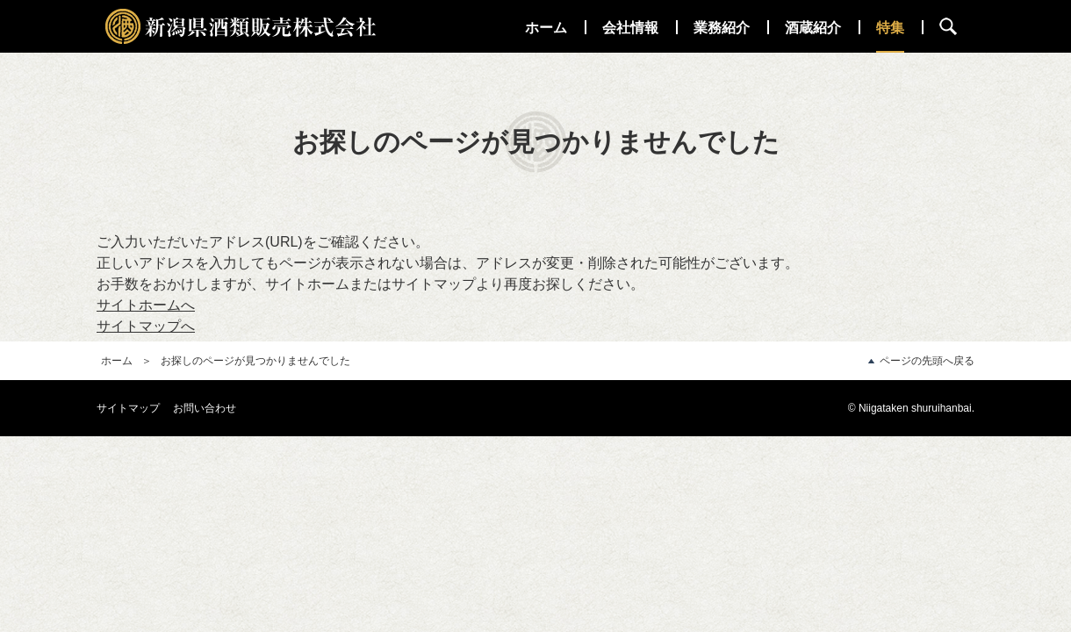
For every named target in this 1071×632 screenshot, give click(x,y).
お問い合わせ (204, 408)
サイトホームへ (146, 305)
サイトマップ (128, 408)
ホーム (117, 361)
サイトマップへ (146, 326)
